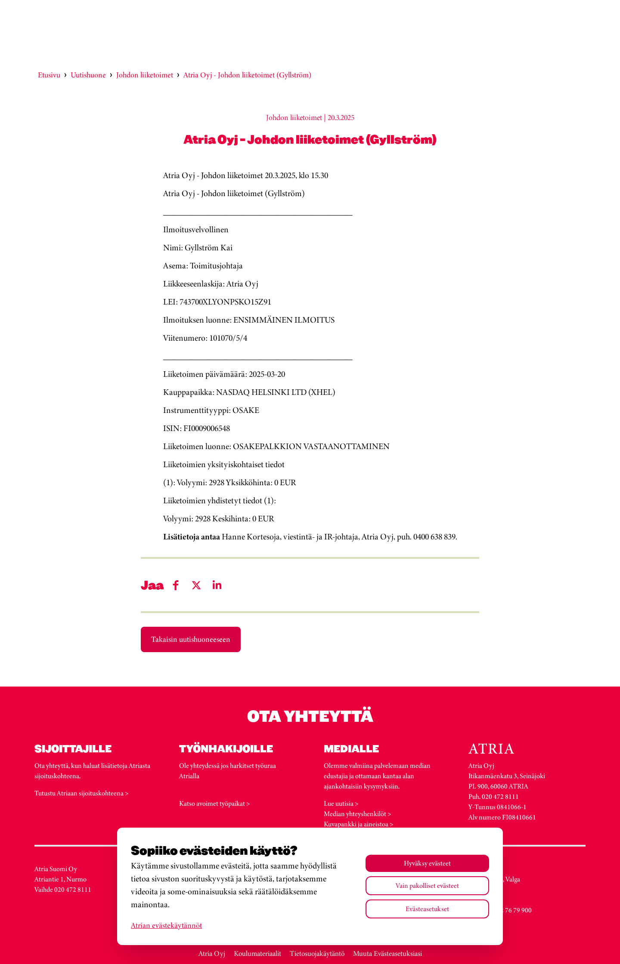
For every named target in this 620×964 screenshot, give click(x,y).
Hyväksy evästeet (427, 863)
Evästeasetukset (427, 909)
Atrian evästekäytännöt (166, 925)
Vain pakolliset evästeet (427, 885)
